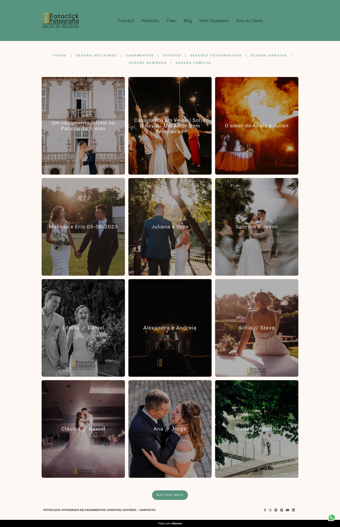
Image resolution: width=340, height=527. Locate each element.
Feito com (170, 523)
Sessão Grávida (269, 55)
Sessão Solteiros (96, 55)
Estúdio (172, 55)
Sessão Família (193, 62)
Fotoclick (126, 20)
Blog (188, 20)
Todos (59, 55)
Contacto (147, 510)
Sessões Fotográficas (216, 55)
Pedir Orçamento (214, 20)
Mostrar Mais (170, 494)
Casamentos (140, 55)
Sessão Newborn (148, 62)
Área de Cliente (249, 20)
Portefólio (150, 20)
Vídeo (171, 20)
